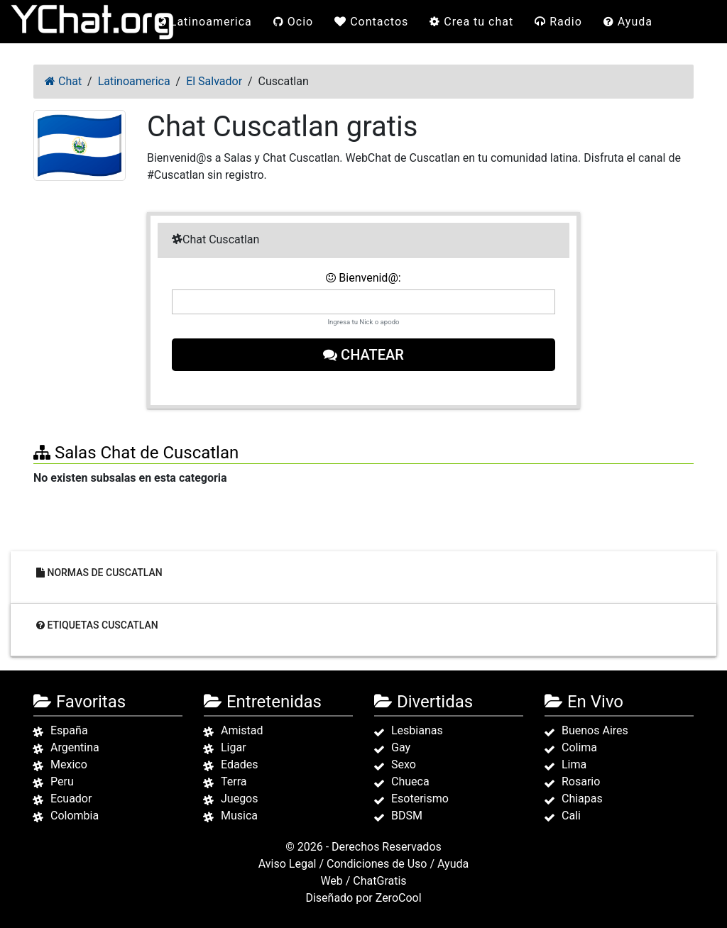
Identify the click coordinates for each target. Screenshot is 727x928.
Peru (62, 781)
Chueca (410, 781)
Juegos (239, 798)
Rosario (581, 781)
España (69, 730)
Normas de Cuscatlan (99, 572)
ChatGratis (379, 881)
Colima (579, 747)
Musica (239, 815)
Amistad (242, 730)
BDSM (406, 815)
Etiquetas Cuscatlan (97, 624)
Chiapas (582, 798)
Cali (571, 815)
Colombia (74, 815)
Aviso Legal (287, 864)
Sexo (403, 764)
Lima (574, 764)
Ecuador (71, 798)
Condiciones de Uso (377, 864)
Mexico (68, 764)
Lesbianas (417, 730)
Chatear (363, 354)
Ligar (233, 747)
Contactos (371, 21)
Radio (558, 21)
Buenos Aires (595, 730)
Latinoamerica (204, 21)
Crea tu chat (471, 21)
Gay (400, 747)
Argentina (74, 747)
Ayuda (627, 21)
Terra (234, 781)
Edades (239, 764)
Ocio (293, 21)
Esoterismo (420, 798)
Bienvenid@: (363, 278)
